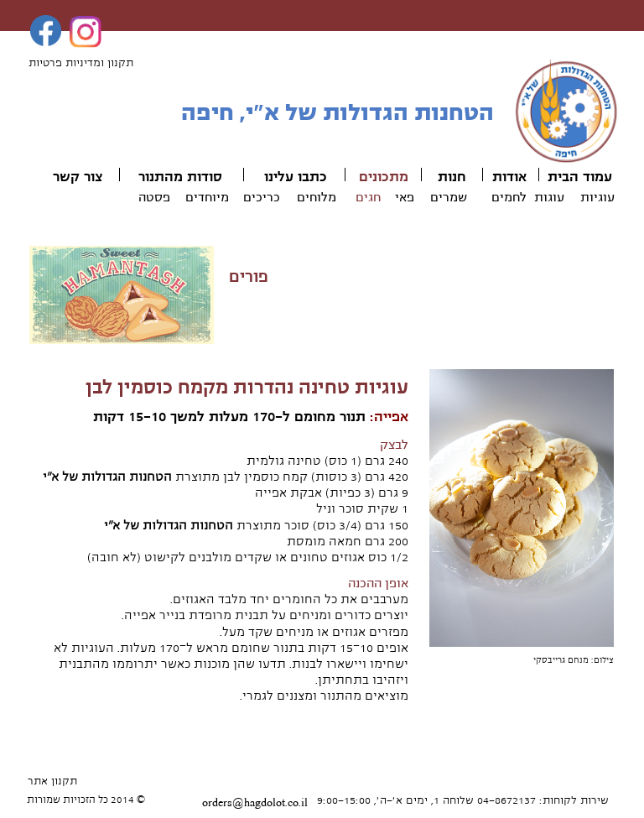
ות (445, 177)
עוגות (549, 197)
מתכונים (383, 177)
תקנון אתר (52, 781)
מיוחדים (207, 197)
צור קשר (77, 177)
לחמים (509, 197)
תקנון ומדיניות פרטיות (81, 63)
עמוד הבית (580, 177)
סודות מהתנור (180, 177)
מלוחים (316, 197)
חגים (368, 197)
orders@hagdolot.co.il (255, 803)
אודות (509, 177)
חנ (459, 177)
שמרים (448, 197)
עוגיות (597, 197)
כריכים (261, 197)
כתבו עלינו (295, 177)
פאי (404, 197)
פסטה (154, 197)
